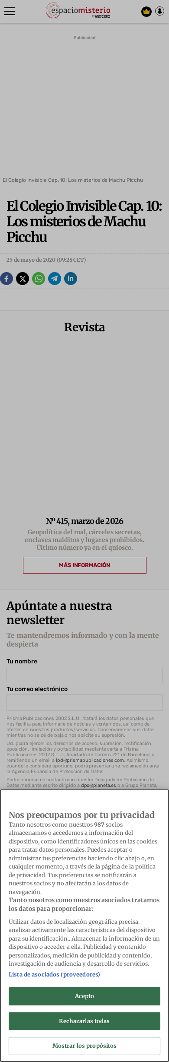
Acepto (84, 996)
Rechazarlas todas (84, 1021)
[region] (84, 925)
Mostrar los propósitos (84, 1045)
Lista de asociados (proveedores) (54, 974)
